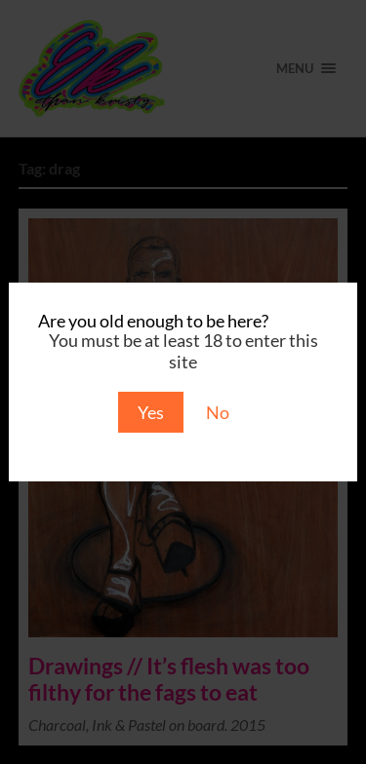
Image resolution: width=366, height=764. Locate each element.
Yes (151, 412)
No (217, 412)
